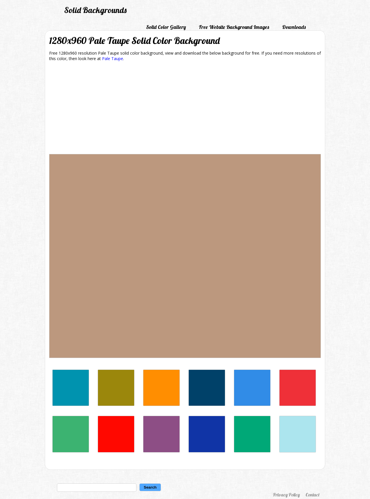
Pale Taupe (112, 58)
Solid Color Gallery (166, 27)
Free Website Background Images (234, 27)
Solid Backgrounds (95, 10)
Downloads (294, 27)
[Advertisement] (185, 108)
